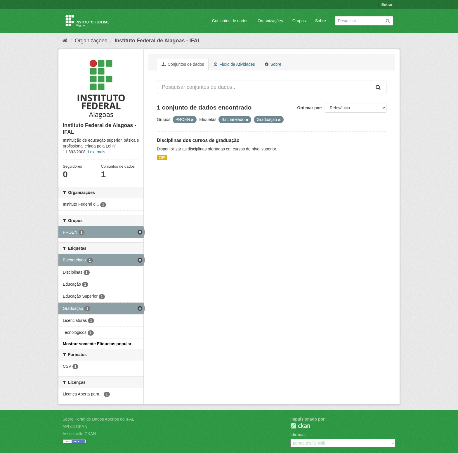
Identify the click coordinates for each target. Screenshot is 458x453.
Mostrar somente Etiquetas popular (97, 343)
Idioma (296, 434)
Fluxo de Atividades (234, 64)
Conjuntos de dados (230, 20)
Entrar (387, 4)
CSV (162, 157)
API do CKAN (75, 426)
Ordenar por (309, 107)
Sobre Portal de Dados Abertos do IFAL (98, 419)
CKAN (300, 426)
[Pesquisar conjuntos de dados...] (264, 87)
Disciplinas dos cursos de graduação (198, 140)
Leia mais (96, 152)
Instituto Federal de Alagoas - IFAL (157, 41)
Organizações (270, 20)
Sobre (320, 20)
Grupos (299, 20)
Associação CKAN (79, 433)
